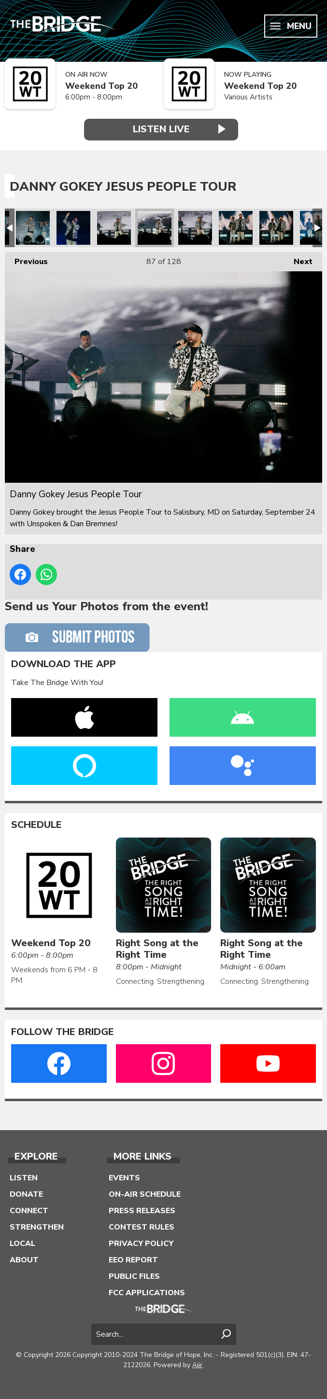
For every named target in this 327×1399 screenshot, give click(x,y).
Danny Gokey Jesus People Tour (33, 228)
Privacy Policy (141, 1243)
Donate (26, 1194)
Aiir (197, 1365)
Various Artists (248, 97)
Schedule (36, 825)
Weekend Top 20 (101, 86)
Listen (24, 1178)
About (24, 1260)
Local (22, 1243)
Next (298, 259)
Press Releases (142, 1210)
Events (124, 1178)
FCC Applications (147, 1292)
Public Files (134, 1276)
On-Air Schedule (145, 1194)
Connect (29, 1210)
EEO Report (133, 1260)
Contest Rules (141, 1227)
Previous (26, 259)
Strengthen (37, 1227)
